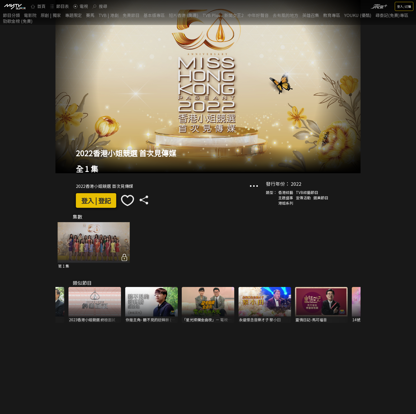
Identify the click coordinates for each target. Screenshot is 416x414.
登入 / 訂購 (404, 6)
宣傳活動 (303, 197)
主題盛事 (285, 197)
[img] (15, 6)
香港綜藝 (285, 192)
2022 (296, 183)
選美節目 (320, 197)
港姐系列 (285, 203)
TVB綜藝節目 (307, 192)
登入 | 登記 (96, 200)
